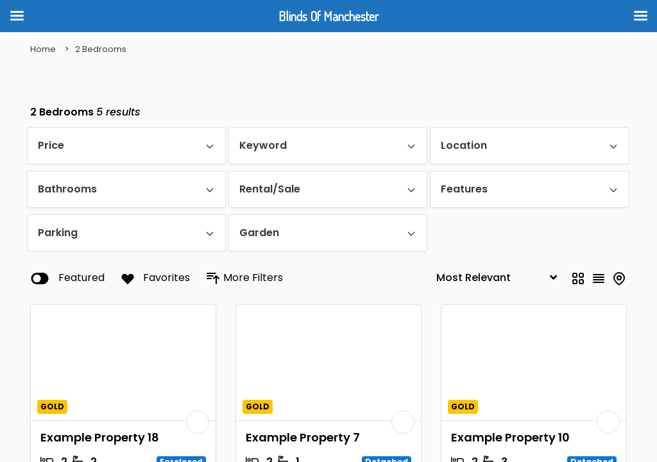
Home (43, 49)
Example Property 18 (99, 437)
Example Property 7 (303, 437)
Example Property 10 (510, 437)
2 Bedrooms (100, 49)
